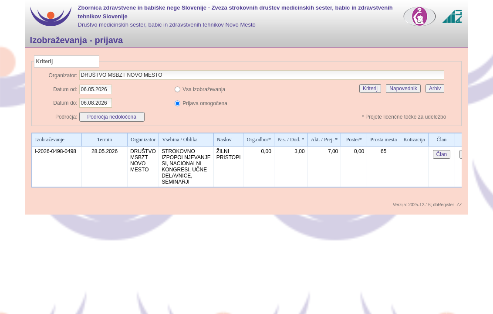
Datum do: (65, 103)
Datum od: (65, 89)
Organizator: (63, 75)
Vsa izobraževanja (203, 89)
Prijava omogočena (204, 103)
